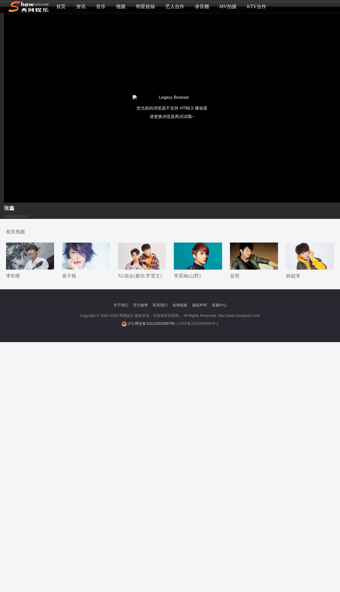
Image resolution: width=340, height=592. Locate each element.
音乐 (101, 6)
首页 (61, 6)
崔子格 (69, 276)
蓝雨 (234, 276)
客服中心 (219, 305)
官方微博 (140, 305)
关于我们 (120, 305)
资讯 (81, 6)
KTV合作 (256, 6)
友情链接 (179, 305)
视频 (120, 6)
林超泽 (293, 276)
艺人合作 (174, 6)
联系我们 (160, 305)
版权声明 (199, 305)
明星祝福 (145, 6)
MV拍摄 (228, 6)
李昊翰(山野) (187, 276)
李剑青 (13, 276)
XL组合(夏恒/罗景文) (140, 276)
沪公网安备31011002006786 (151, 323)
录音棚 (202, 6)
